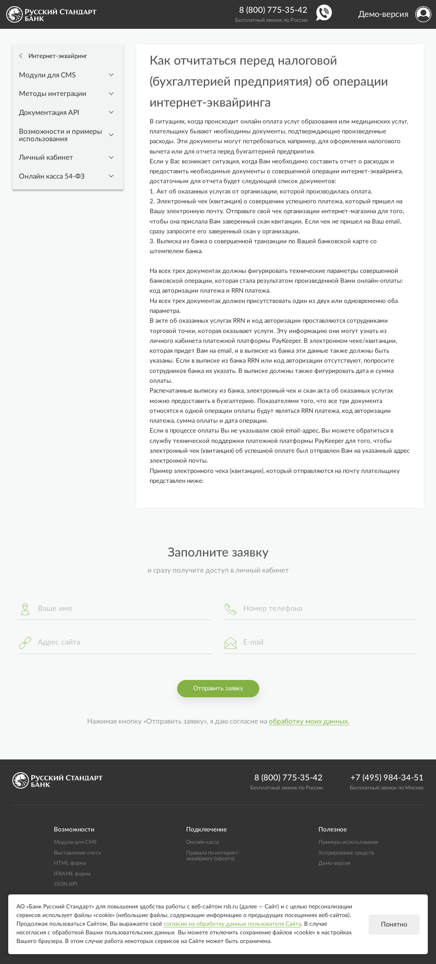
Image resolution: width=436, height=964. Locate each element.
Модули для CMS (47, 75)
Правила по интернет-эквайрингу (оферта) (213, 855)
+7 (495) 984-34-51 (387, 778)
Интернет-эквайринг (57, 56)
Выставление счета (77, 852)
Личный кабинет (46, 157)
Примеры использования (348, 842)
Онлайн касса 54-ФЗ (52, 176)
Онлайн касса (202, 842)
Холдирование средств (346, 852)
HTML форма (70, 863)
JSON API (65, 884)
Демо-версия (383, 14)
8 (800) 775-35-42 (273, 10)
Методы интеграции (52, 94)
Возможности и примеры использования (60, 135)
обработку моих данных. (309, 721)
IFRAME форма (72, 873)
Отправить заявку (218, 688)
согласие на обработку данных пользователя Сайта (232, 924)
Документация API (49, 112)
